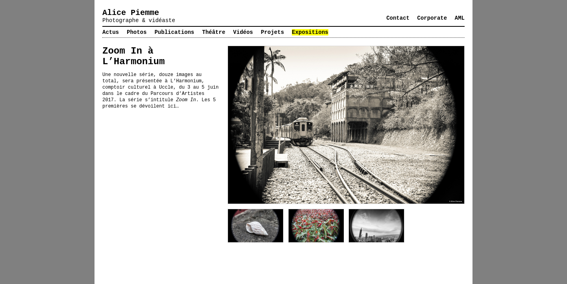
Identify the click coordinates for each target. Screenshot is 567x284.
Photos (136, 32)
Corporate (432, 18)
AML (460, 18)
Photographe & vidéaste (138, 20)
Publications (174, 32)
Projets (272, 32)
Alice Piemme (130, 12)
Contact (398, 18)
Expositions (310, 32)
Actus (110, 32)
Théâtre (213, 32)
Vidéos (243, 32)
